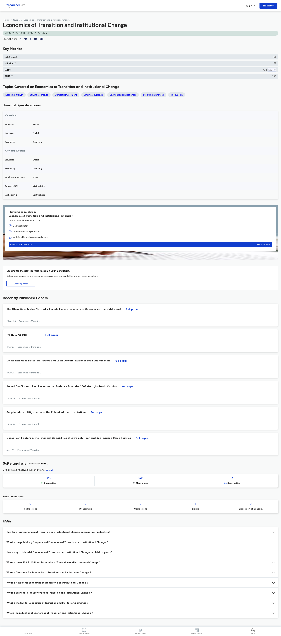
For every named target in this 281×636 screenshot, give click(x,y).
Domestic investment (66, 94)
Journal (16, 19)
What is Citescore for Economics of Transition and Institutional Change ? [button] (48, 573)
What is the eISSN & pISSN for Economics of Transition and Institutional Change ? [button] (53, 562)
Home (6, 19)
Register (268, 5)
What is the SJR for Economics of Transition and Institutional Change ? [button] (47, 603)
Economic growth (14, 94)
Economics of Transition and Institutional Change (47, 19)
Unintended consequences (123, 94)
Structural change (39, 94)
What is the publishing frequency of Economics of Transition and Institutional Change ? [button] (57, 542)
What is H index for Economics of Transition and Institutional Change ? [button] (47, 583)
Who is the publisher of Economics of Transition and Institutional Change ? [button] (49, 613)
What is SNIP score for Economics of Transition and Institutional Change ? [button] (49, 593)
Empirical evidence (93, 94)
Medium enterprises (153, 94)
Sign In (250, 5)
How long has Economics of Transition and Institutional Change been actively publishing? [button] (58, 532)
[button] (17, 56)
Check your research (140, 244)
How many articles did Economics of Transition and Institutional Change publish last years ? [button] (59, 552)
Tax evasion (177, 94)
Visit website (39, 186)
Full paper (132, 309)
